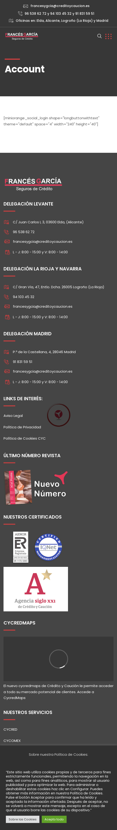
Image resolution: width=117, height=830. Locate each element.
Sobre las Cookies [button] (23, 819)
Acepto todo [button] (54, 819)
